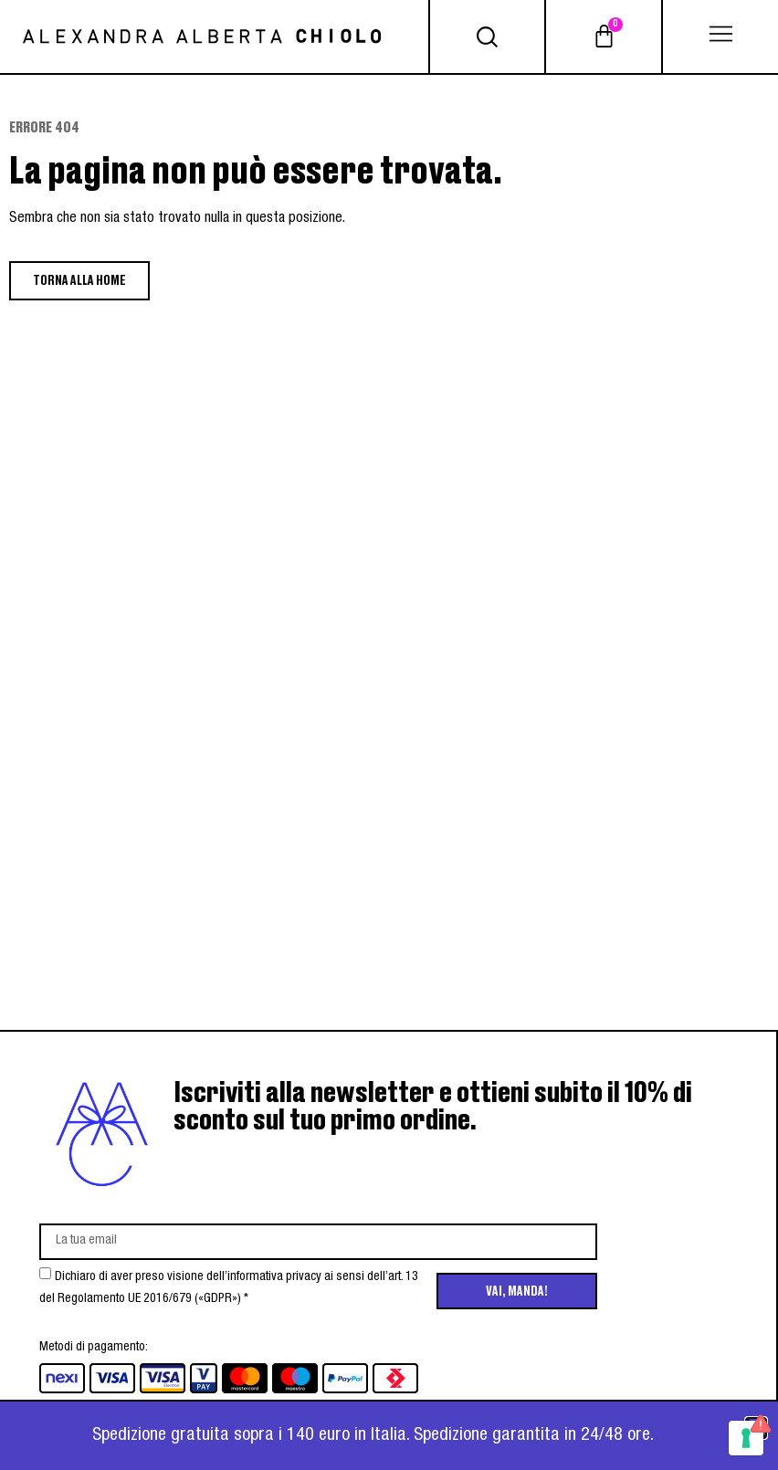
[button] (720, 36)
